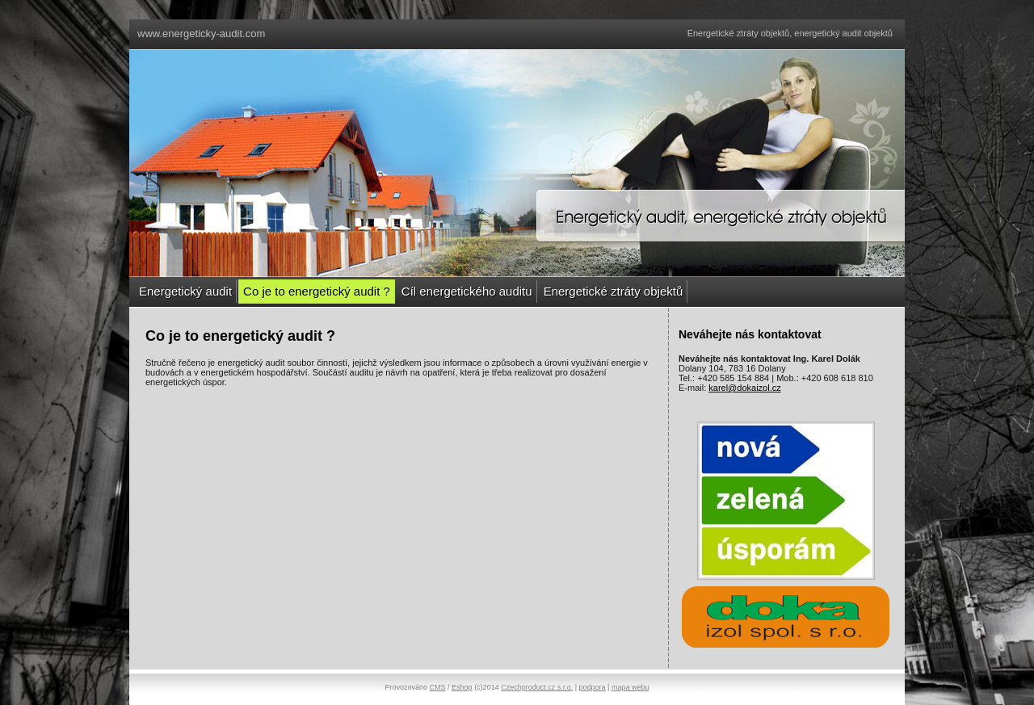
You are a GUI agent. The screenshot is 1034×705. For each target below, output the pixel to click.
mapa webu (630, 687)
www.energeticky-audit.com (201, 33)
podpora (592, 687)
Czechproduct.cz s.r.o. (537, 687)
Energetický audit (185, 291)
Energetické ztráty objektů (613, 291)
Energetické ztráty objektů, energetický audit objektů (790, 33)
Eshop (462, 687)
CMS (438, 687)
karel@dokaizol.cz (744, 387)
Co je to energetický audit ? (316, 291)
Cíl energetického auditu (466, 291)
